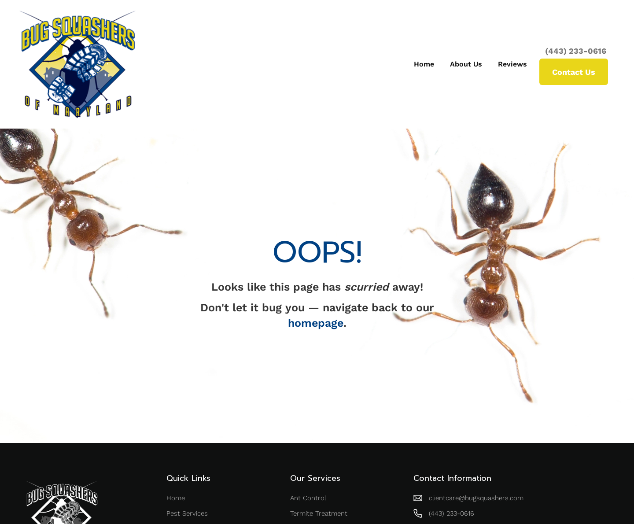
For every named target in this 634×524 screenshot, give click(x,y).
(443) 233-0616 (575, 51)
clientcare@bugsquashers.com (476, 498)
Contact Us (573, 72)
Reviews (512, 64)
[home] (77, 64)
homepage (315, 323)
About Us (466, 64)
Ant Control (308, 498)
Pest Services (187, 513)
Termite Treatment (318, 513)
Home (424, 64)
